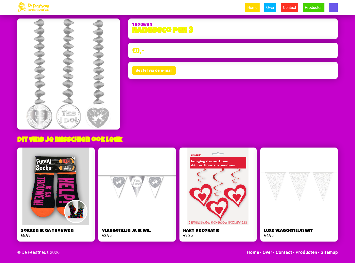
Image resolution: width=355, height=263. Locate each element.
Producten (313, 7)
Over (270, 7)
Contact (289, 7)
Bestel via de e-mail (154, 70)
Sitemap (329, 252)
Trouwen (142, 25)
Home (252, 7)
